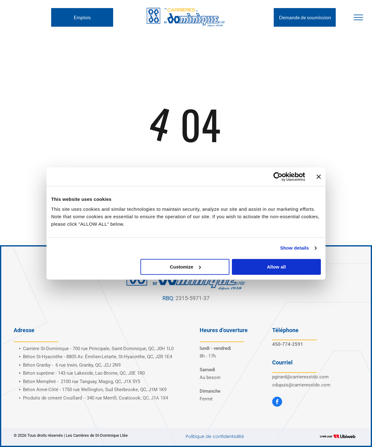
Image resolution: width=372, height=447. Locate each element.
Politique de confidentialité (215, 436)
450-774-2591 (287, 344)
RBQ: (168, 298)
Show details (294, 248)
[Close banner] (319, 176)
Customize (185, 266)
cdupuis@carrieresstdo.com (301, 385)
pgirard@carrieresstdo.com (300, 377)
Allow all (276, 266)
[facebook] (277, 402)
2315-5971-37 (192, 298)
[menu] (358, 17)
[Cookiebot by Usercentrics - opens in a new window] (278, 176)
